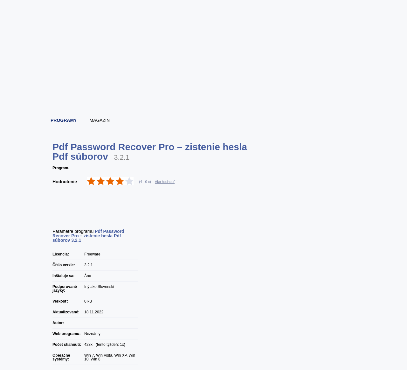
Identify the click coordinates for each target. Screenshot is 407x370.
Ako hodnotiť (165, 182)
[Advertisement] (204, 94)
